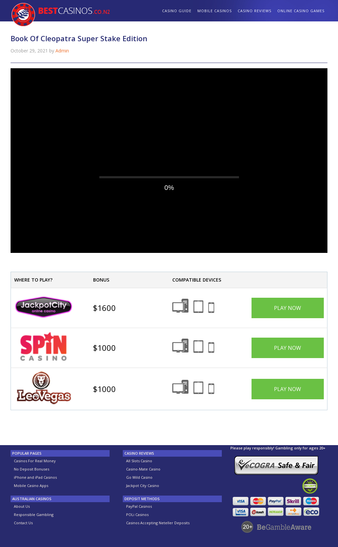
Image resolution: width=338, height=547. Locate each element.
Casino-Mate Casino (143, 469)
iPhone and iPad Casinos (35, 477)
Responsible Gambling (33, 514)
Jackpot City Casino (142, 485)
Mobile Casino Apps (31, 485)
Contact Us (23, 522)
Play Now (287, 308)
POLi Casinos (137, 514)
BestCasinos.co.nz (60, 15)
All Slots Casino (139, 460)
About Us (22, 506)
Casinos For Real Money (35, 460)
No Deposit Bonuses (31, 469)
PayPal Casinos (139, 506)
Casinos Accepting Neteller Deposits (157, 522)
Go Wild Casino (139, 477)
